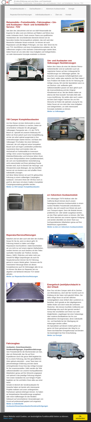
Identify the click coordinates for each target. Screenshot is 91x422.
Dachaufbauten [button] (36, 9)
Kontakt (68, 15)
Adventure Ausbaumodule (55, 9)
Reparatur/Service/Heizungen (21, 15)
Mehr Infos (8, 418)
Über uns (58, 15)
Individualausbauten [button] (43, 15)
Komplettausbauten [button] (18, 9)
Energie (71, 9)
